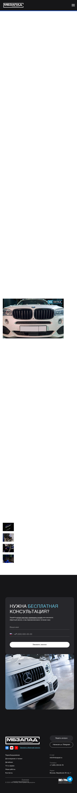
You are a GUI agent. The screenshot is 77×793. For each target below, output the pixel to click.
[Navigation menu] (73, 5)
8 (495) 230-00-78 (29, 501)
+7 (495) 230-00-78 (56, 767)
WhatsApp (19, 504)
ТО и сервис (9, 767)
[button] (61, 740)
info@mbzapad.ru (56, 759)
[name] (40, 628)
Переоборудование (12, 756)
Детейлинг (9, 764)
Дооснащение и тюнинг (13, 760)
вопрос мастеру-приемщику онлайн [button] (29, 619)
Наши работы (10, 771)
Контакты (9, 774)
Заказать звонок (40, 646)
